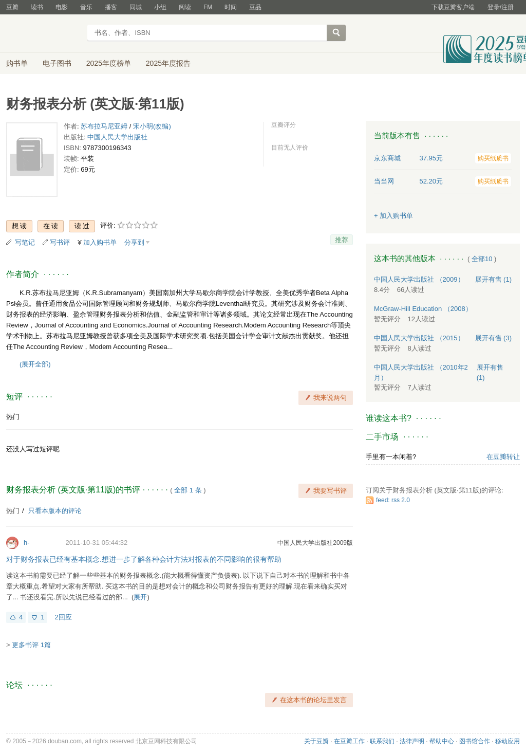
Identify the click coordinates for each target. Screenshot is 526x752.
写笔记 (25, 242)
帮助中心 (441, 741)
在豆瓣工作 (349, 741)
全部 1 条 (187, 490)
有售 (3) (493, 338)
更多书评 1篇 (31, 645)
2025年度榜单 (108, 63)
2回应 (62, 617)
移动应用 (507, 741)
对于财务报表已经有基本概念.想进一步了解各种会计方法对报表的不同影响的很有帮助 (143, 559)
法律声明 (412, 741)
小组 (160, 7)
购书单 (17, 63)
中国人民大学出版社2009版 (315, 542)
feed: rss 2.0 (393, 500)
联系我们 (382, 741)
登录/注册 (500, 7)
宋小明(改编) (152, 126)
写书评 (60, 242)
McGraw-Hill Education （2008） (423, 309)
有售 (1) (493, 279)
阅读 (185, 7)
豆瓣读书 (43, 34)
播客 (111, 7)
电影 (61, 7)
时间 (230, 7)
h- (27, 542)
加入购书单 (100, 242)
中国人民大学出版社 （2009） (419, 279)
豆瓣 (12, 7)
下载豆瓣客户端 (453, 7)
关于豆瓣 (316, 741)
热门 (13, 416)
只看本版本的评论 (55, 511)
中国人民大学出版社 (117, 137)
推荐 (341, 240)
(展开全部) (35, 364)
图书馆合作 (474, 741)
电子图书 (57, 63)
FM (207, 7)
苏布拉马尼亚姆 (104, 126)
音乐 (86, 7)
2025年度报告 (168, 63)
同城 (135, 7)
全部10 (482, 259)
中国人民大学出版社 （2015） (419, 338)
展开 (140, 597)
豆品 (255, 7)
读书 (37, 7)
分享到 (134, 242)
